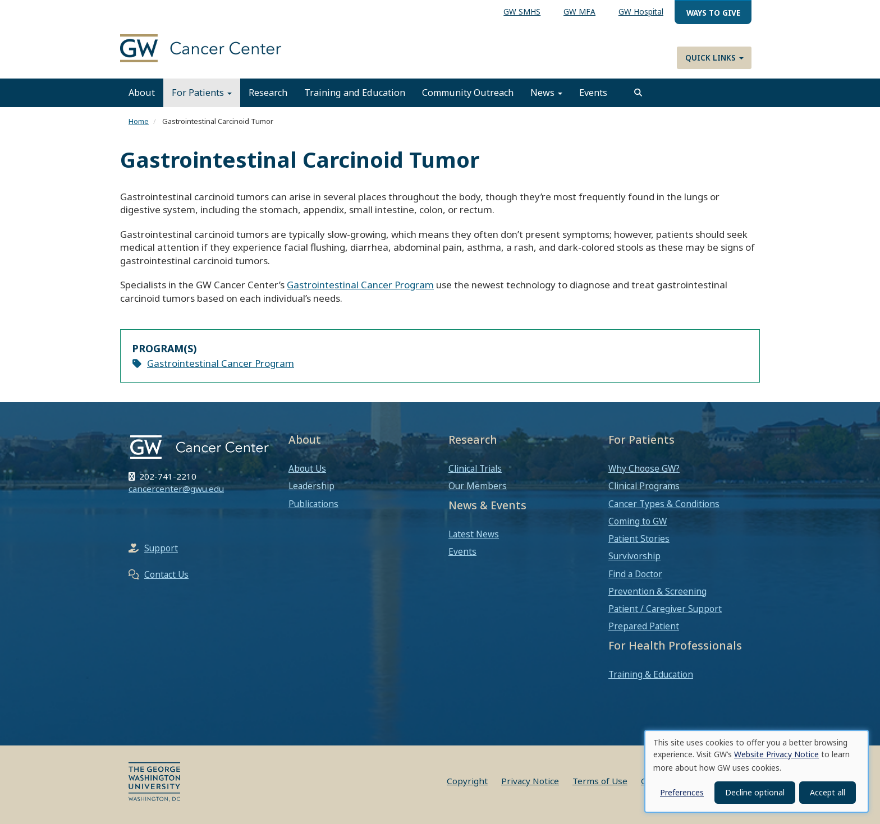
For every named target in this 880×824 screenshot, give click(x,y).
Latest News (473, 534)
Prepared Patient (643, 626)
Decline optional (755, 792)
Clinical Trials (475, 468)
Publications (313, 503)
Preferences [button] (682, 792)
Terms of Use (599, 780)
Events (593, 92)
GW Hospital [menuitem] (640, 11)
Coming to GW (637, 521)
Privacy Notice (530, 780)
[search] (638, 93)
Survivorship (634, 555)
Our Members (477, 485)
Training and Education (354, 92)
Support (161, 548)
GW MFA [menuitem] (579, 11)
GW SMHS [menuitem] (521, 11)
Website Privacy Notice (776, 754)
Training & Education (650, 674)
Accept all (827, 792)
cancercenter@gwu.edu (176, 488)
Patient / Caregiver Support (665, 608)
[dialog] (756, 771)
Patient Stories (639, 538)
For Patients (202, 92)
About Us (307, 468)
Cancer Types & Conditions (663, 503)
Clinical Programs (644, 485)
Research (268, 92)
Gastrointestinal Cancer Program (360, 284)
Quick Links (714, 57)
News (546, 92)
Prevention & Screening (657, 591)
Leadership (311, 485)
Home (139, 121)
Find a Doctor (635, 573)
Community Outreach (468, 92)
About (142, 92)
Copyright (467, 780)
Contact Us (166, 574)
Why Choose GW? (644, 468)
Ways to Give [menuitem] (713, 12)
